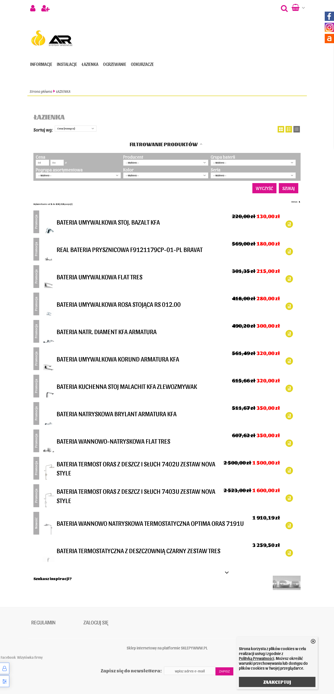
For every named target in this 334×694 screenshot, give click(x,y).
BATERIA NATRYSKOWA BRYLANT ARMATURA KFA (117, 413)
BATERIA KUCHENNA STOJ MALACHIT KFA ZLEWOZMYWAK (127, 386)
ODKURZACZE (142, 64)
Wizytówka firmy (30, 657)
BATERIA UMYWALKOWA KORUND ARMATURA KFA (118, 359)
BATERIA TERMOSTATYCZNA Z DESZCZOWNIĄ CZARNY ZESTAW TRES (138, 550)
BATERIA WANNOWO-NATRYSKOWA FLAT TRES (113, 441)
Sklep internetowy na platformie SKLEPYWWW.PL (167, 647)
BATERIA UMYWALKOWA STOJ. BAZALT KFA (108, 222)
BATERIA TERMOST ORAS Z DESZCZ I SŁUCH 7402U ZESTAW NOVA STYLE (136, 468)
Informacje (41, 64)
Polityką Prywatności (256, 658)
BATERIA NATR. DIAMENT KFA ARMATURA (107, 331)
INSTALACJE (67, 64)
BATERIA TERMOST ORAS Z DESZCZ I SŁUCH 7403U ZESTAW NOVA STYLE (136, 495)
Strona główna (41, 91)
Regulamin (43, 622)
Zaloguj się (96, 622)
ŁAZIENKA (90, 64)
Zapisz (224, 671)
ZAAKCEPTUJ (277, 682)
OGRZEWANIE (114, 64)
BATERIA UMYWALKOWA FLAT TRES (99, 277)
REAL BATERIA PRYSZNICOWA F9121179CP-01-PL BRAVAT (129, 249)
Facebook (8, 657)
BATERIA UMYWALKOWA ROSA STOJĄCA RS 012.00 (119, 304)
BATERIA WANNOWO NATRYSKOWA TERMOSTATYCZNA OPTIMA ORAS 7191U (150, 523)
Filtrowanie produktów (164, 144)
